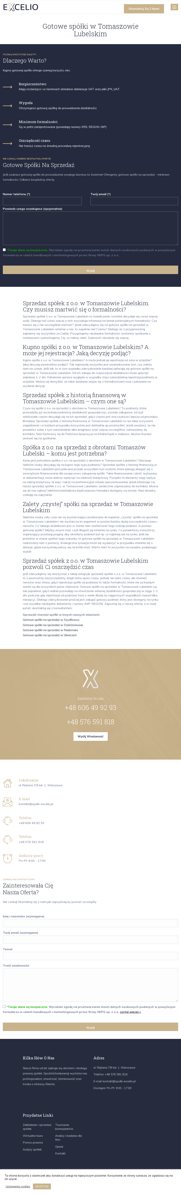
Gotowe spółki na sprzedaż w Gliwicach (50, 635)
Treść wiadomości (90, 983)
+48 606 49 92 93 (90, 707)
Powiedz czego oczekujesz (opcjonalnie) (90, 226)
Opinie (59, 1146)
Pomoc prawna (33, 1142)
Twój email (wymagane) (90, 936)
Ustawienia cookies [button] (18, 1186)
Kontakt (60, 1153)
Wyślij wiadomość (91, 736)
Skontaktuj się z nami (144, 9)
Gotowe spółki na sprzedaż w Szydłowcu (51, 620)
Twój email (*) (134, 197)
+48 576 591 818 (90, 721)
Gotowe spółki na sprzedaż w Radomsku (50, 630)
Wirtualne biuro (33, 1136)
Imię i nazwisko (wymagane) (90, 919)
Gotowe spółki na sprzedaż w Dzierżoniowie (53, 625)
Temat (90, 952)
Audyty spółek (32, 1149)
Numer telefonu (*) (42, 197)
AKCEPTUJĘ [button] (42, 1186)
